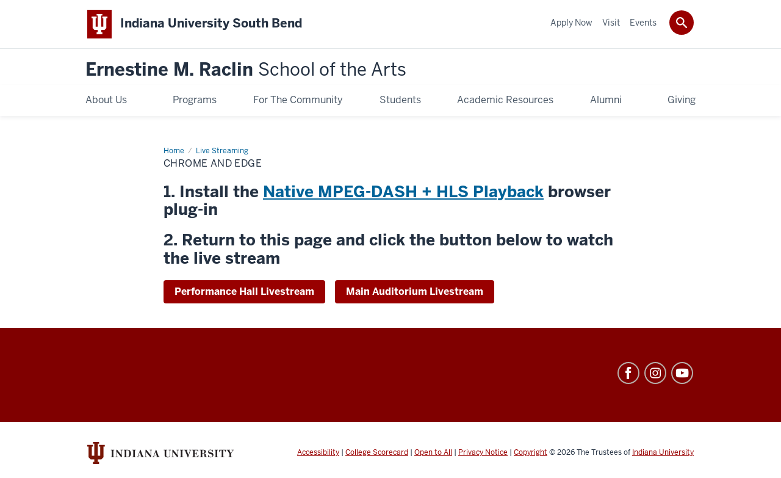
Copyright (530, 452)
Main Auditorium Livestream (414, 291)
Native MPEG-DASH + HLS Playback (403, 191)
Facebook (628, 373)
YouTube (682, 373)
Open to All (433, 452)
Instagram (655, 373)
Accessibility (318, 452)
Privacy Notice (483, 452)
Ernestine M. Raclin (245, 70)
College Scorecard (376, 452)
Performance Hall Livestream (244, 291)
